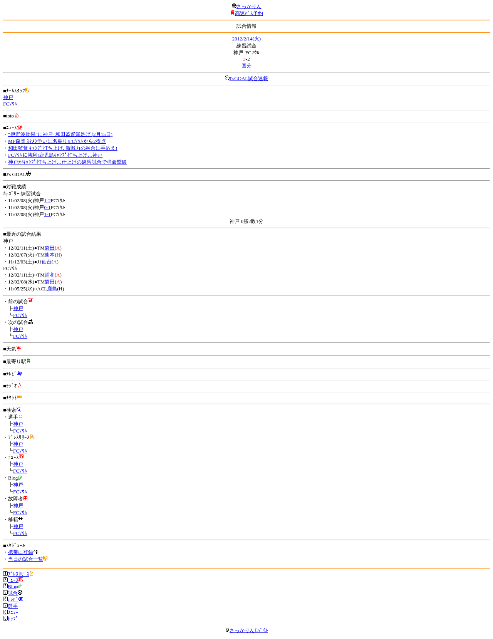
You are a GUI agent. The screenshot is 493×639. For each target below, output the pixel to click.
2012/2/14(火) (246, 39)
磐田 (50, 248)
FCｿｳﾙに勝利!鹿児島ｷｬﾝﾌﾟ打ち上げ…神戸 (55, 155)
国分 (246, 66)
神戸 (8, 97)
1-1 (47, 214)
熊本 (50, 255)
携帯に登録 (20, 552)
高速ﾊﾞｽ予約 (249, 13)
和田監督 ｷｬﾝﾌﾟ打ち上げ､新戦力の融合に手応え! (62, 148)
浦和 (50, 275)
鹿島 (52, 289)
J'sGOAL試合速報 (249, 78)
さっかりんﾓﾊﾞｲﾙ (246, 630)
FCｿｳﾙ (10, 104)
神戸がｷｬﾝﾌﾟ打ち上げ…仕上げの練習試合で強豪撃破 (67, 162)
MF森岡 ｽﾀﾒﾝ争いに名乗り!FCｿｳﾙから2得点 (57, 141)
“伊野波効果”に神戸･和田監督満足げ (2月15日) (60, 134)
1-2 (47, 200)
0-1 (47, 207)
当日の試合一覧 (25, 559)
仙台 (47, 262)
